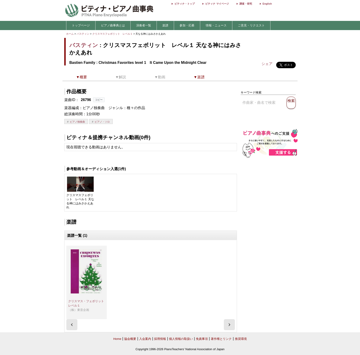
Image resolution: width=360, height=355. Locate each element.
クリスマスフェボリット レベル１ (112, 33)
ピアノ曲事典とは (113, 25)
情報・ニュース (216, 25)
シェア (267, 64)
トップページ (81, 25)
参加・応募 (187, 25)
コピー (99, 99)
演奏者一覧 (143, 25)
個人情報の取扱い (181, 339)
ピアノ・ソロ (102, 121)
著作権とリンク (221, 339)
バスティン (83, 33)
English (267, 3)
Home (117, 339)
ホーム (70, 33)
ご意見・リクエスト (251, 25)
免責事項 (202, 339)
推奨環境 (241, 339)
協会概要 (130, 339)
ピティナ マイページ (217, 3)
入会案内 (145, 339)
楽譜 (165, 25)
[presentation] (71, 324)
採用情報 (160, 339)
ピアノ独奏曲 (77, 121)
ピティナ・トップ (184, 3)
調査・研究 (245, 3)
